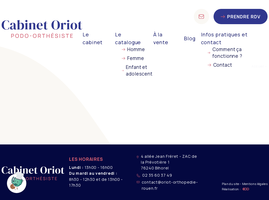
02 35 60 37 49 (154, 175)
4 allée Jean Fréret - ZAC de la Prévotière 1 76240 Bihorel (167, 162)
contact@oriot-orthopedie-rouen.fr (167, 185)
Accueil (258, 66)
